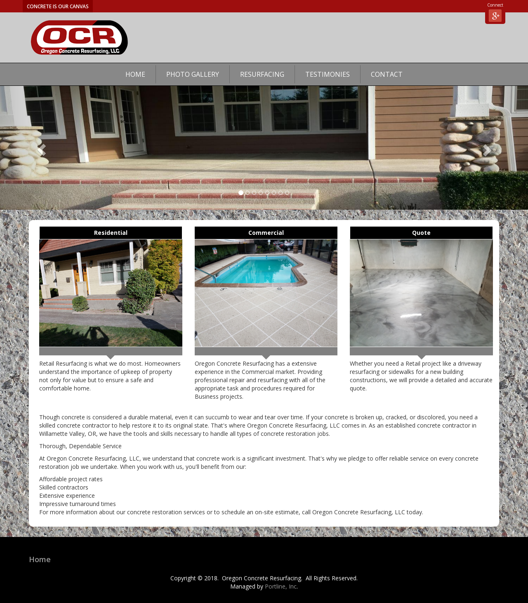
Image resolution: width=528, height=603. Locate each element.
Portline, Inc (281, 586)
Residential (110, 232)
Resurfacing (262, 74)
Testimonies (327, 74)
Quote (421, 232)
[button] (39, 148)
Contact (387, 74)
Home (135, 74)
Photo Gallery (192, 74)
